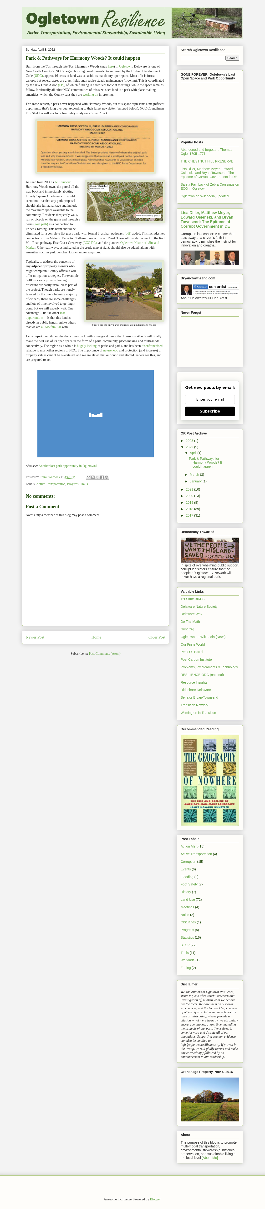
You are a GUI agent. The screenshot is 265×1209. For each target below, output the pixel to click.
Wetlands (187, 960)
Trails (84, 484)
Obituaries (188, 922)
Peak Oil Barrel (192, 652)
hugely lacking (87, 346)
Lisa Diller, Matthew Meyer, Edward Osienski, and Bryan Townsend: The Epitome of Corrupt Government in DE (209, 173)
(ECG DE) (89, 243)
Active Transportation (51, 484)
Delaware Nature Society (199, 606)
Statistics (187, 937)
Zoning (186, 968)
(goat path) (40, 224)
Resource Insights (194, 682)
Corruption (188, 862)
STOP (185, 945)
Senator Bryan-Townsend (199, 697)
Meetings (187, 907)
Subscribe (210, 411)
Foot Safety (189, 884)
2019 (190, 502)
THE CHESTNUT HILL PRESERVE (207, 161)
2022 (190, 447)
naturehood (110, 350)
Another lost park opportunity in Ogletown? (68, 466)
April (193, 453)
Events (186, 869)
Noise (185, 915)
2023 (190, 441)
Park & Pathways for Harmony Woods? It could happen (205, 463)
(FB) (61, 85)
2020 (190, 496)
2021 (190, 489)
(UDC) (38, 76)
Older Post (156, 637)
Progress (72, 484)
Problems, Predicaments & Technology (209, 667)
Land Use (188, 899)
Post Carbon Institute (196, 659)
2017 (190, 515)
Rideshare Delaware (196, 690)
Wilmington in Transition (198, 713)
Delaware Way (191, 614)
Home (96, 637)
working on (90, 94)
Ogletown (125, 66)
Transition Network (194, 705)
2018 (190, 509)
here (111, 66)
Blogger (155, 1199)
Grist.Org (187, 629)
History (186, 892)
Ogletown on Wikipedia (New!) (203, 637)
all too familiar (51, 327)
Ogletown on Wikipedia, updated (205, 196)
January (196, 481)
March (195, 474)
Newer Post (35, 637)
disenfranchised (152, 346)
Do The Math (190, 621)
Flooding (187, 877)
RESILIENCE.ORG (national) (202, 675)
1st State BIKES (192, 599)
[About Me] (210, 1158)
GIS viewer (63, 182)
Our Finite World (193, 644)
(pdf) (128, 233)
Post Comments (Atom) (105, 653)
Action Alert (189, 846)
